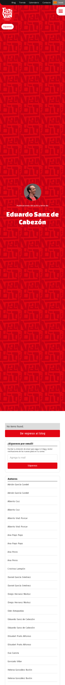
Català (60, 2)
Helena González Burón (20, 670)
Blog (14, 2)
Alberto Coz (14, 501)
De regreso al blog (32, 433)
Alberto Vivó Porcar (18, 518)
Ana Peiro (13, 552)
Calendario (34, 2)
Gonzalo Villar (15, 661)
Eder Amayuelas (16, 611)
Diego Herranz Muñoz (19, 594)
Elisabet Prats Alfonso (19, 636)
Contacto (46, 2)
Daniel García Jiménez (19, 577)
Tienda (22, 2)
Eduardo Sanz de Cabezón (21, 619)
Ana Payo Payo (15, 535)
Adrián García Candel (18, 484)
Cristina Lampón (16, 569)
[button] (7, 26)
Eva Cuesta (13, 653)
